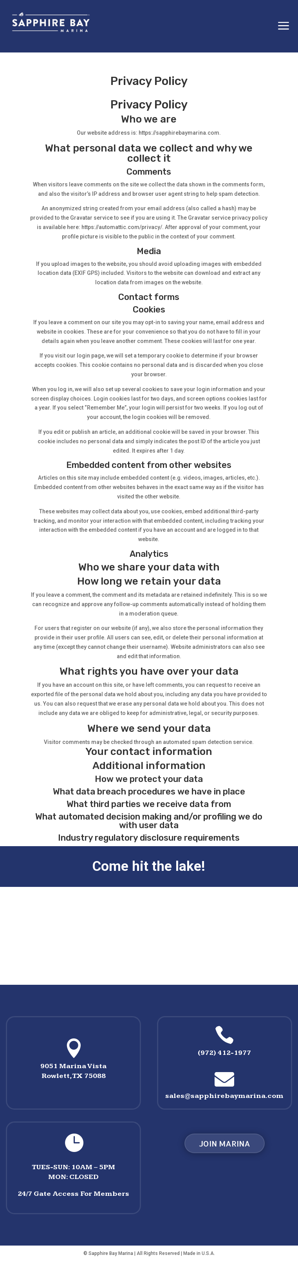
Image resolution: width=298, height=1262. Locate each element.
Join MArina (224, 1143)
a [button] (283, 26)
